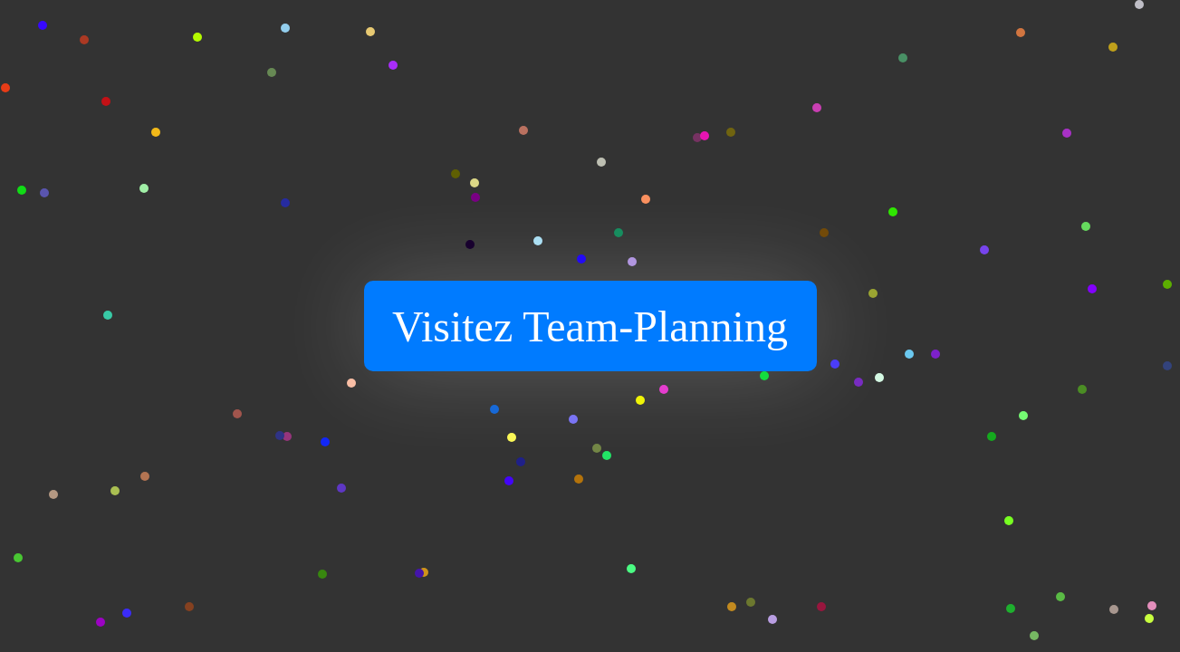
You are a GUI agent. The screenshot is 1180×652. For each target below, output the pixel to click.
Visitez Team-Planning (590, 326)
